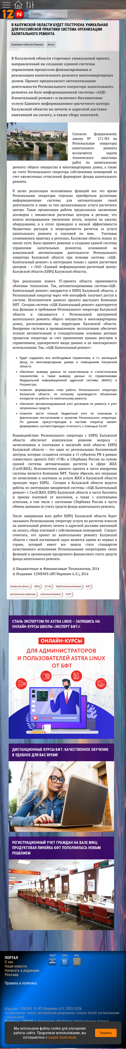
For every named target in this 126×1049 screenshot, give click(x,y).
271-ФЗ (47, 586)
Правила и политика (21, 983)
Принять (106, 1033)
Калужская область (20, 586)
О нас (9, 962)
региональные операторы (23, 594)
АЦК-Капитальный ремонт (69, 586)
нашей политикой (62, 1037)
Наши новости (16, 966)
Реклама (12, 975)
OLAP (68, 594)
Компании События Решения (27, 44)
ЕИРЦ (37, 586)
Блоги (51, 44)
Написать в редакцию (22, 970)
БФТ (88, 586)
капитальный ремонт (51, 594)
